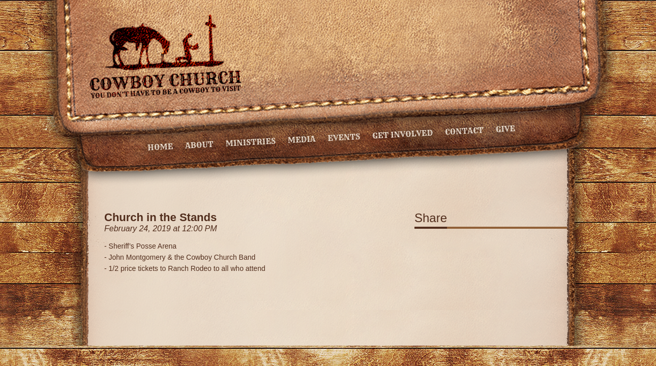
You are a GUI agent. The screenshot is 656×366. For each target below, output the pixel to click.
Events (344, 137)
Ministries (250, 142)
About (199, 144)
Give (505, 129)
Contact (464, 131)
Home (160, 146)
